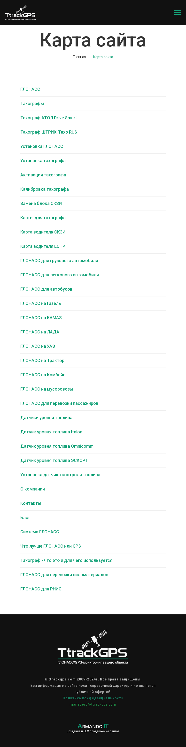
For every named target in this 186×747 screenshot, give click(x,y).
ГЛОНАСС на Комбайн (42, 374)
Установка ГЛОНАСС (41, 146)
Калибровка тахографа (44, 189)
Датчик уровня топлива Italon (51, 431)
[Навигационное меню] (177, 12)
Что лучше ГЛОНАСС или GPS (50, 546)
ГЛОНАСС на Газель (40, 303)
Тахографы (32, 103)
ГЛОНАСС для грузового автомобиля (59, 260)
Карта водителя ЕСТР (42, 246)
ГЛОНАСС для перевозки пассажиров (59, 403)
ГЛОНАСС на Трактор (42, 360)
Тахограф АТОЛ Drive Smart (48, 117)
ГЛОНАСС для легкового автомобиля (59, 274)
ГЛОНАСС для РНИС (41, 588)
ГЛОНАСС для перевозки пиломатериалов (64, 574)
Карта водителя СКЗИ (42, 231)
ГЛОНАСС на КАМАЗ (41, 317)
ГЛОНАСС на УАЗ (37, 346)
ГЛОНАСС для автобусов (46, 289)
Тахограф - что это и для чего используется (66, 560)
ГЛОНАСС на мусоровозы (46, 389)
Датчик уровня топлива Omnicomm (56, 446)
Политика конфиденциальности (93, 698)
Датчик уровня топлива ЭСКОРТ (54, 460)
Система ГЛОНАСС (39, 531)
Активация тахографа (43, 174)
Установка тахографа (43, 160)
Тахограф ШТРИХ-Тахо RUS (48, 132)
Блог (25, 517)
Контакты (30, 503)
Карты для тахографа (43, 217)
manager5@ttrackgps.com (93, 704)
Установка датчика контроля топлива (60, 474)
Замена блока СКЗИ (41, 203)
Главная (79, 57)
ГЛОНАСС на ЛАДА (39, 331)
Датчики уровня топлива (46, 417)
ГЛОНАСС (30, 89)
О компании (32, 488)
